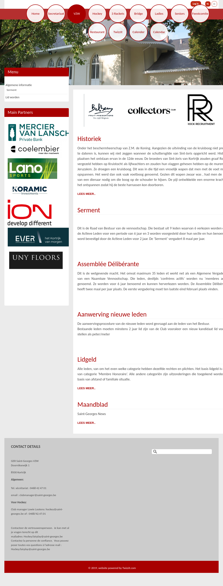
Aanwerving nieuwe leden (112, 314)
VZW (77, 14)
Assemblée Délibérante (108, 264)
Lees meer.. (87, 193)
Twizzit (117, 32)
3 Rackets (118, 14)
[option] (111, 52)
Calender (139, 32)
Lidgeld (87, 359)
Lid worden (12, 97)
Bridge (138, 14)
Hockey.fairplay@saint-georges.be (43, 536)
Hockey (97, 14)
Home (36, 14)
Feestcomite (200, 14)
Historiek (89, 139)
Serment (89, 210)
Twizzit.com (129, 568)
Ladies (159, 14)
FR (214, 4)
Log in (196, 3)
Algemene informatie (18, 85)
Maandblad (93, 404)
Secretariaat (56, 14)
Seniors (179, 14)
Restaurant (97, 32)
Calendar (159, 32)
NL (208, 4)
